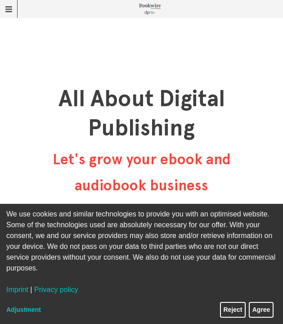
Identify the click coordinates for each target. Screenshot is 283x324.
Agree (261, 309)
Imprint (17, 289)
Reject (233, 309)
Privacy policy (56, 289)
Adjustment (23, 309)
